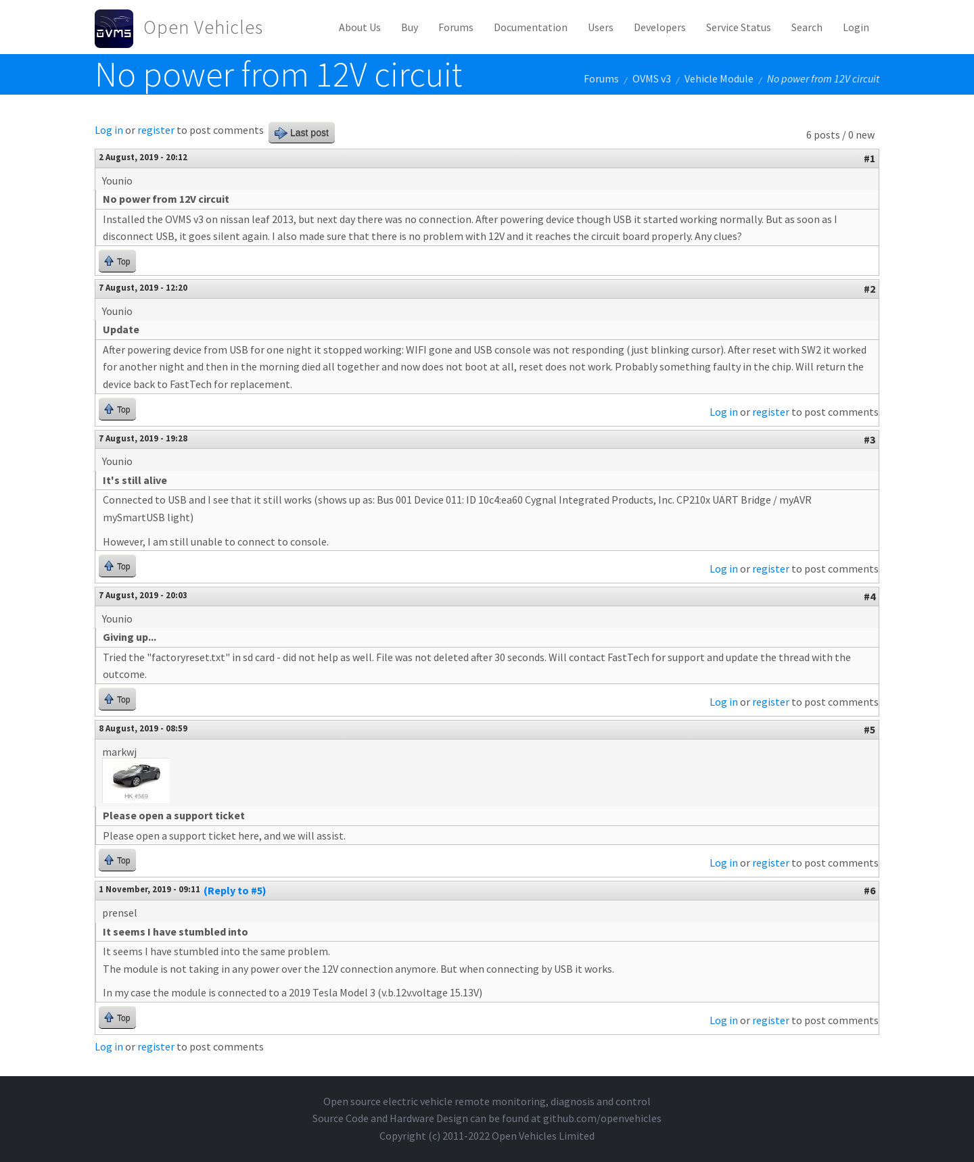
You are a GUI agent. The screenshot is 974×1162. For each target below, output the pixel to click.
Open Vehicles (203, 27)
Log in (109, 130)
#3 (869, 439)
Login (856, 27)
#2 (869, 288)
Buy (409, 27)
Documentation (530, 27)
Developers (660, 27)
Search (806, 27)
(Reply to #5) (235, 890)
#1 (869, 158)
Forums (455, 27)
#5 (869, 729)
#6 (869, 890)
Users (600, 27)
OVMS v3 (651, 78)
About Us (360, 27)
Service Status (738, 27)
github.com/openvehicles (602, 1118)
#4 (869, 596)
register (156, 130)
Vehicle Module (719, 78)
